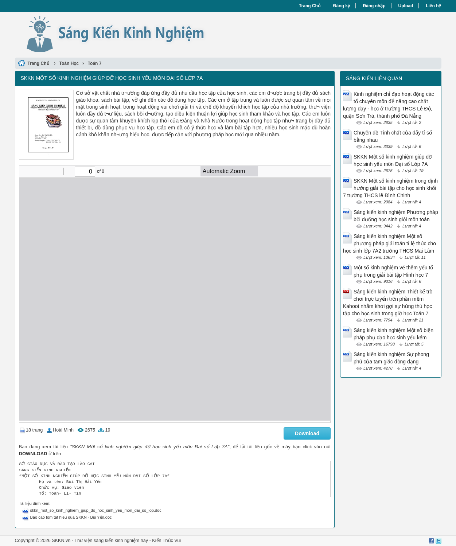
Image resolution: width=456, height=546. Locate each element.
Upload (405, 5)
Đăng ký (341, 5)
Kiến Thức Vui (166, 540)
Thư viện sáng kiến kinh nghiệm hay (111, 540)
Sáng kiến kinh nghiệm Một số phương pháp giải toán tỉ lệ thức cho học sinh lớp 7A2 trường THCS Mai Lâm (389, 243)
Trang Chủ (309, 5)
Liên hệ (433, 5)
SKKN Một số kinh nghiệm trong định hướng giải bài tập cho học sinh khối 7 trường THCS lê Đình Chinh (390, 188)
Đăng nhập (374, 5)
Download (307, 433)
